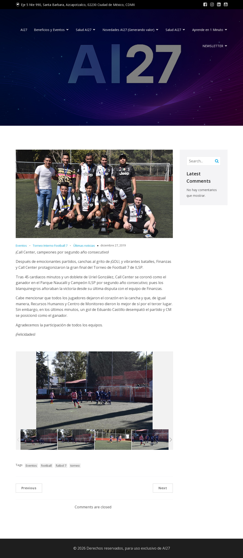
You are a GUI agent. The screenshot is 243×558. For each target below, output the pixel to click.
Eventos (21, 245)
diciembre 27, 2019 (113, 245)
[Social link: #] (205, 4)
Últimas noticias (84, 245)
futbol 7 (61, 465)
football (46, 465)
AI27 (23, 30)
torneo (75, 465)
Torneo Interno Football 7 (50, 245)
